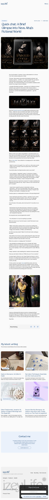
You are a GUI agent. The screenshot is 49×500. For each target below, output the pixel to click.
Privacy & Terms (6, 493)
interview (23, 263)
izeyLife (8, 489)
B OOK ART (11, 308)
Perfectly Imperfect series (18, 110)
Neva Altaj (14, 160)
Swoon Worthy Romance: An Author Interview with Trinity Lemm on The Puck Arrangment (36, 411)
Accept (44, 496)
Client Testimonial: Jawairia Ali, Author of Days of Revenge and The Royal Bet (11, 411)
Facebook (10, 478)
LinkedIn (15, 478)
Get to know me (42, 472)
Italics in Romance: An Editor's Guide (11, 375)
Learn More (38, 496)
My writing (36, 472)
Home (31, 472)
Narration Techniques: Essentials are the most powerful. (35, 375)
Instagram (5, 478)
